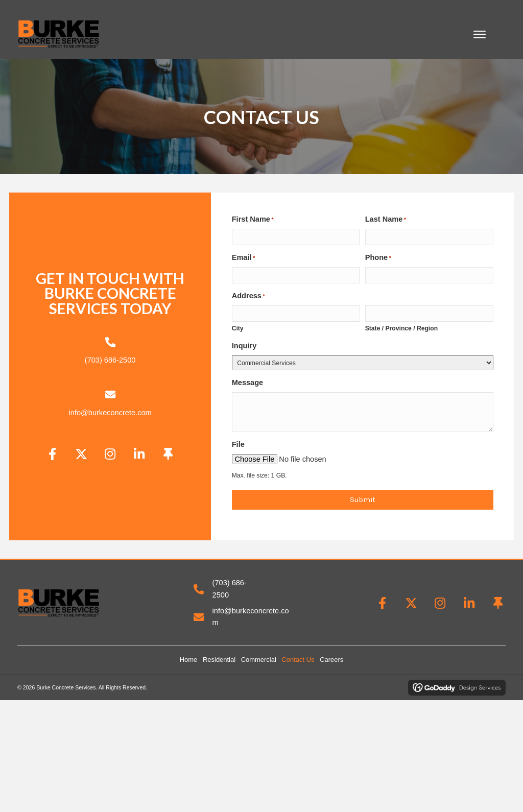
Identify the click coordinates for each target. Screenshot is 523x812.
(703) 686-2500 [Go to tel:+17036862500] (110, 360)
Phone (378, 257)
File (238, 444)
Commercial (258, 659)
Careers (331, 659)
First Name (253, 219)
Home (189, 659)
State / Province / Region (401, 328)
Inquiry (244, 346)
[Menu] (479, 35)
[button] (52, 454)
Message (248, 382)
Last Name (385, 219)
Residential (219, 659)
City (238, 328)
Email (243, 257)
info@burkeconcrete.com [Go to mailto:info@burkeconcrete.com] (110, 413)
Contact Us (297, 659)
